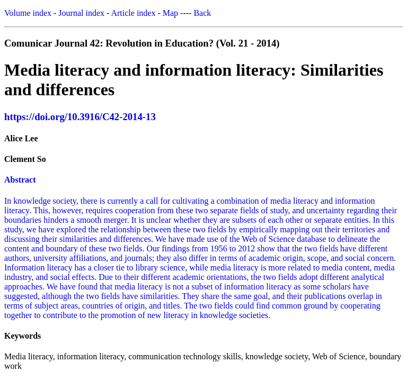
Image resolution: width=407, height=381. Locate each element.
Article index (133, 12)
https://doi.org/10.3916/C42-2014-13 (80, 116)
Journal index (81, 12)
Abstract (20, 179)
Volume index (27, 12)
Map (170, 12)
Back (202, 12)
